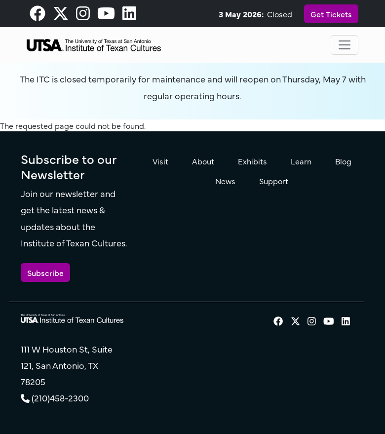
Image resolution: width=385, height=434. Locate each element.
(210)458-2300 (60, 398)
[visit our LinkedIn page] (129, 15)
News (225, 180)
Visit (160, 161)
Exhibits (252, 161)
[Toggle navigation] (344, 45)
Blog (343, 161)
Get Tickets (331, 13)
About (203, 161)
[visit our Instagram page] (83, 15)
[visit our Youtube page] (106, 15)
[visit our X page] (61, 15)
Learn (301, 161)
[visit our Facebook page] (37, 15)
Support (273, 180)
